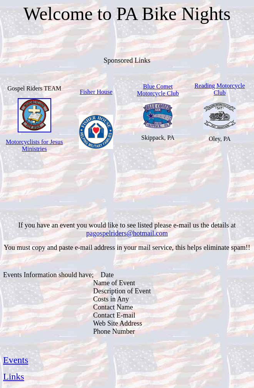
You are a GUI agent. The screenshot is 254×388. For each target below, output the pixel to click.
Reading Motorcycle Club (219, 89)
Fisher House (96, 92)
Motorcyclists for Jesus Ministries (34, 145)
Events (15, 360)
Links (13, 376)
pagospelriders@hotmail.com (127, 233)
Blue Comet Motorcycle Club (158, 90)
